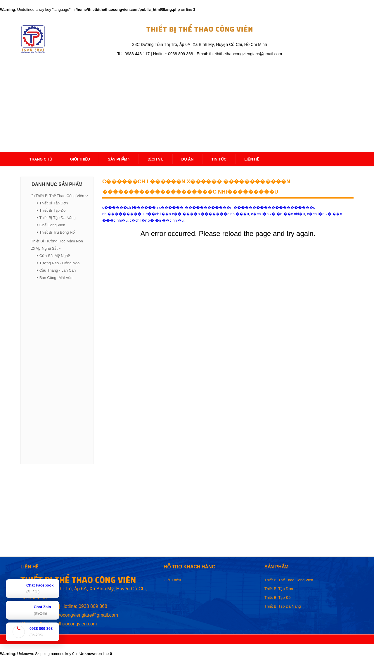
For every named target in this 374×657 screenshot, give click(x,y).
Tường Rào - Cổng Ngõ (59, 263)
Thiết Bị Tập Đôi (52, 210)
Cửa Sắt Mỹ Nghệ (54, 256)
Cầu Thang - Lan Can (57, 270)
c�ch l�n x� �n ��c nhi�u (156, 220)
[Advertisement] (187, 101)
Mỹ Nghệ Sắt (47, 248)
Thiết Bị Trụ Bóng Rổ (57, 232)
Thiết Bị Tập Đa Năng (57, 217)
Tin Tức (218, 159)
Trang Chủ (40, 159)
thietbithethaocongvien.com (68, 623)
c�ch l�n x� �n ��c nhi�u (278, 214)
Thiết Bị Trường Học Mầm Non (57, 241)
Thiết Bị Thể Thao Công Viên (59, 196)
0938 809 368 (93, 606)
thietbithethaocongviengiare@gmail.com (76, 615)
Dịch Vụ (155, 159)
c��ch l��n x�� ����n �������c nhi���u (197, 214)
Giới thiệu (80, 159)
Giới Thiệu (172, 580)
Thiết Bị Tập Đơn (53, 203)
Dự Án (187, 159)
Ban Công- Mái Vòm (56, 277)
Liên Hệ (251, 159)
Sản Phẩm (119, 159)
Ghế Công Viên (52, 225)
